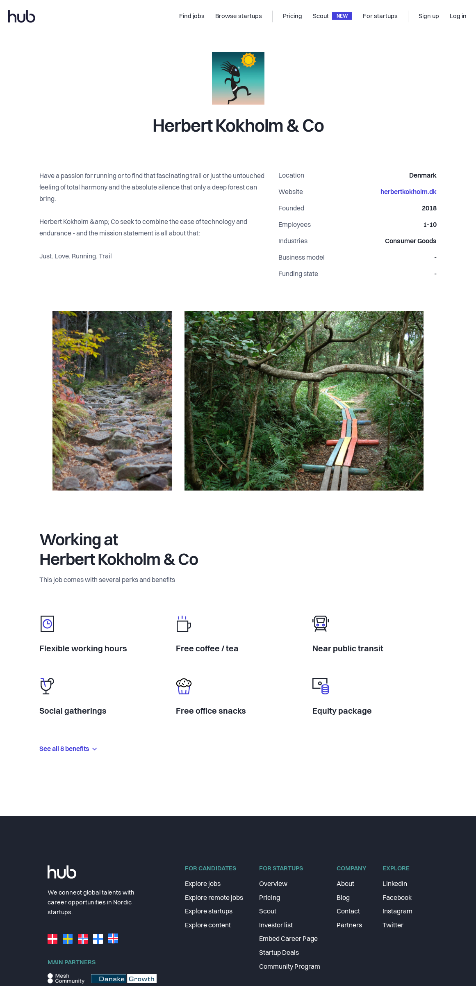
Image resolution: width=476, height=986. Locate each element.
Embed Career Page (288, 939)
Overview (273, 884)
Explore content (208, 925)
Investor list (276, 925)
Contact (348, 911)
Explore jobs (203, 884)
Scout (267, 911)
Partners (349, 925)
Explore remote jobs (214, 898)
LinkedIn (395, 884)
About (345, 884)
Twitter (393, 925)
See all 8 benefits (68, 749)
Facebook (397, 898)
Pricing (269, 898)
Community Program (289, 967)
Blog (343, 898)
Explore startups (208, 911)
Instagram (397, 911)
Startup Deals (279, 953)
